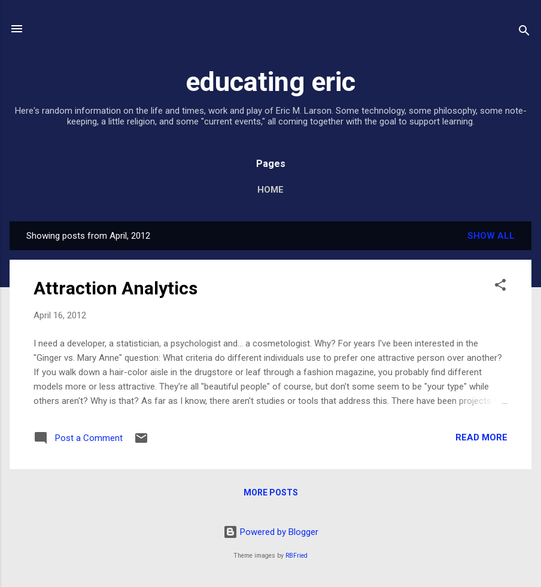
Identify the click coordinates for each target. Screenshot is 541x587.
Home (270, 189)
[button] (500, 287)
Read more (481, 437)
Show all (491, 235)
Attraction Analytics (115, 288)
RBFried (296, 555)
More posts (271, 492)
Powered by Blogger (270, 532)
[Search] (524, 32)
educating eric (270, 82)
